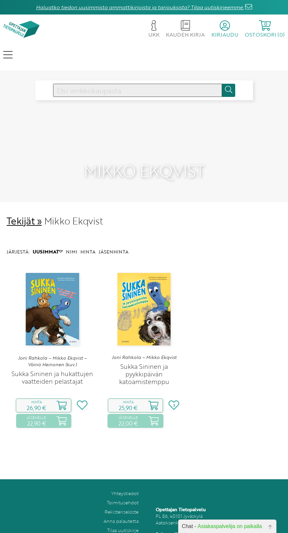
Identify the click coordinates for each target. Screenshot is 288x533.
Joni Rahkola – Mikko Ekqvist (144, 345)
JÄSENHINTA (113, 239)
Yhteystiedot (125, 481)
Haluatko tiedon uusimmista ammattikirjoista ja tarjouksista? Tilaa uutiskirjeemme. (140, 7)
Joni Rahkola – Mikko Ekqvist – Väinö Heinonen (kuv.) (52, 349)
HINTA (87, 239)
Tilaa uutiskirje (123, 518)
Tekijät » (24, 208)
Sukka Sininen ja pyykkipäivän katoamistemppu (144, 361)
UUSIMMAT (48, 239)
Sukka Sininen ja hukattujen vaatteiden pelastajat (52, 365)
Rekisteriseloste (122, 499)
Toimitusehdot (123, 490)
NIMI (71, 239)
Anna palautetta (121, 508)
